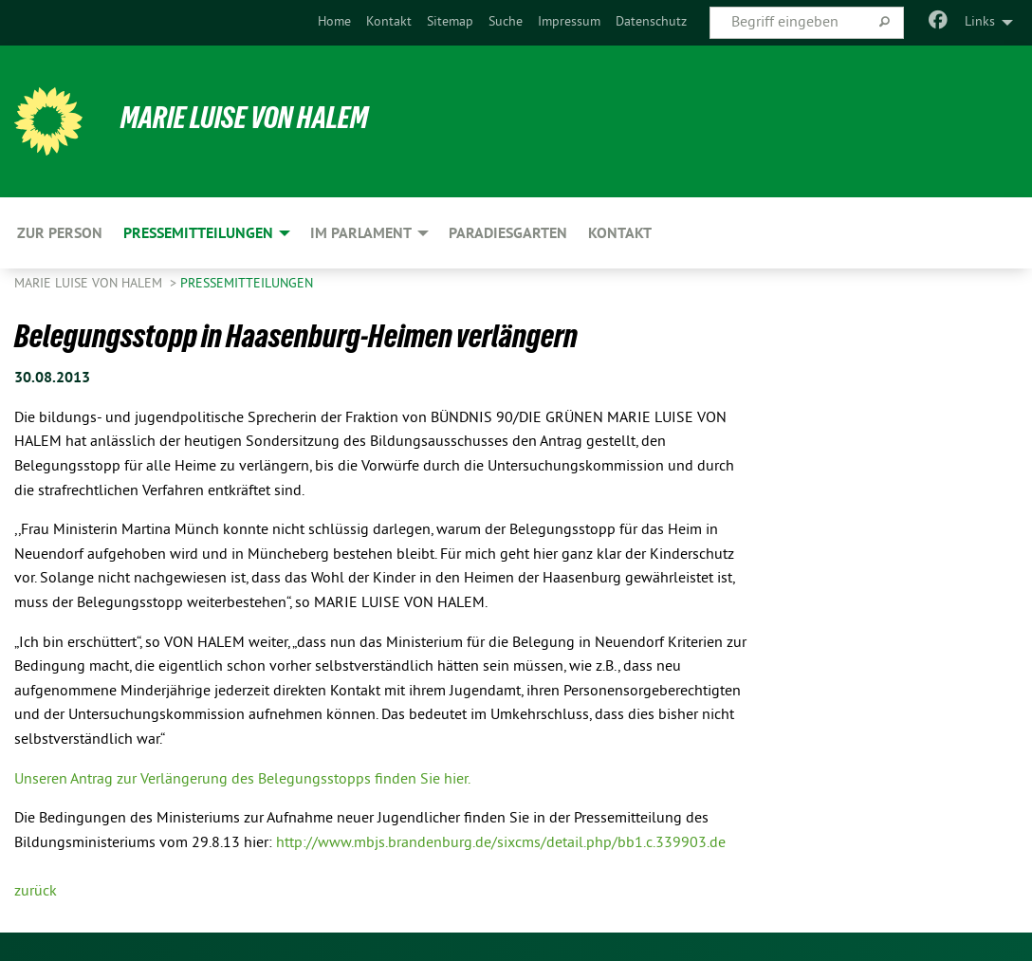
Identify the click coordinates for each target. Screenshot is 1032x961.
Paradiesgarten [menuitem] (508, 233)
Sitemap (450, 22)
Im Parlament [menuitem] (361, 233)
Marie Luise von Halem (244, 118)
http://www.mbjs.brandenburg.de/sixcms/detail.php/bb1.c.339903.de (501, 843)
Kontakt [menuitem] (620, 233)
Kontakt (389, 22)
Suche (505, 22)
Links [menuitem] (980, 22)
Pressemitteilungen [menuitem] (198, 233)
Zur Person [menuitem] (59, 233)
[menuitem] (334, 23)
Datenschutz (651, 22)
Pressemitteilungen (246, 284)
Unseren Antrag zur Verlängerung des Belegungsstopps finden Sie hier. (242, 779)
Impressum (569, 22)
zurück (35, 891)
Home (334, 22)
